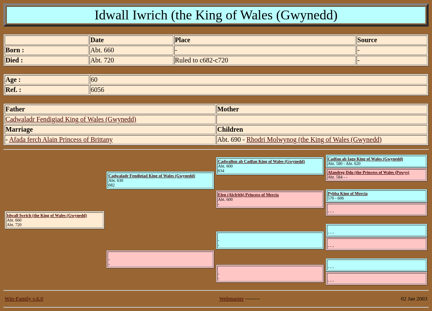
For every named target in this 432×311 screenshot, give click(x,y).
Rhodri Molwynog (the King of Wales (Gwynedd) (313, 139)
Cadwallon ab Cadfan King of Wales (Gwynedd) (261, 161)
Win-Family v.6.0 (24, 298)
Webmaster (231, 298)
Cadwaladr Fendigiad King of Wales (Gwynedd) (70, 119)
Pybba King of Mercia (348, 193)
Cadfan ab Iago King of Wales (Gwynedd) (365, 159)
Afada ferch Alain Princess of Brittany (61, 139)
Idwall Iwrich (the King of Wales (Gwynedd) (47, 215)
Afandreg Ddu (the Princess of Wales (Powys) (369, 172)
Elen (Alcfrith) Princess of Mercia (248, 194)
